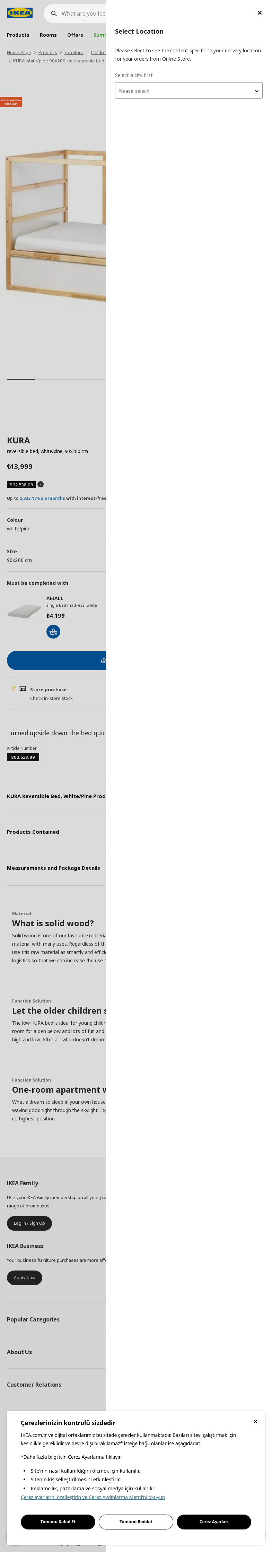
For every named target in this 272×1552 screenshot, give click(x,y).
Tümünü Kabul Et (58, 1522)
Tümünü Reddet (136, 1522)
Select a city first (134, 75)
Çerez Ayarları (214, 1522)
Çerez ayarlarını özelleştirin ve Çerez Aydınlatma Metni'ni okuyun (93, 1497)
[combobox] (189, 90)
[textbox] (188, 91)
